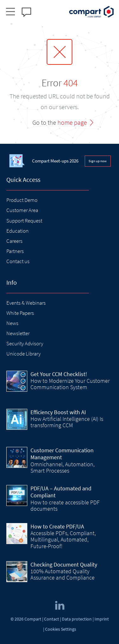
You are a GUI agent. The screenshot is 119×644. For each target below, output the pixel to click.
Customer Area (22, 210)
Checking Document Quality (63, 564)
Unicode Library (23, 353)
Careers (14, 240)
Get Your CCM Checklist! (58, 374)
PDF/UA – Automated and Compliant (60, 492)
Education (17, 230)
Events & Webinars (26, 302)
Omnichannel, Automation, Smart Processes (62, 467)
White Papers (20, 312)
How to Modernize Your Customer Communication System (70, 384)
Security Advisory (24, 343)
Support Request (24, 220)
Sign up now (98, 161)
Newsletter (18, 333)
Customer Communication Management (62, 454)
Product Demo (21, 199)
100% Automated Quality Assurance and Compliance (62, 574)
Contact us (18, 261)
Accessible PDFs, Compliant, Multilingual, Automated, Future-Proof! (63, 539)
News (12, 323)
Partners (15, 251)
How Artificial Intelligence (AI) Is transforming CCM (66, 422)
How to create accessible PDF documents (65, 505)
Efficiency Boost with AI (58, 412)
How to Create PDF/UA (57, 526)
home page (72, 122)
